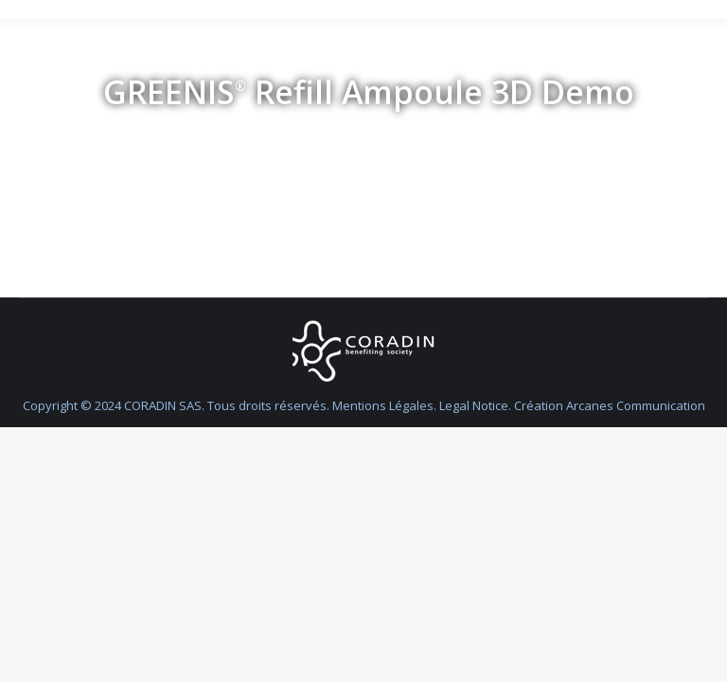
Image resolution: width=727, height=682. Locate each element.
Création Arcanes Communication (609, 405)
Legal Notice (473, 405)
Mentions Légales (383, 405)
